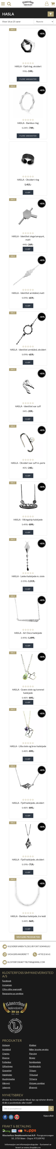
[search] (9, 3)
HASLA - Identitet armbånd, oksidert (28, 349)
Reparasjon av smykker (12, 993)
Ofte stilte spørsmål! (12, 989)
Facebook (6, 980)
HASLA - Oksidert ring (28, 179)
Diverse (5, 1058)
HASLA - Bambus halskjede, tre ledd (28, 916)
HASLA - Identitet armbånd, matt (28, 293)
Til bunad (33, 1074)
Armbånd (6, 1049)
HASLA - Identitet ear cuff (28, 406)
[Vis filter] (51, 14)
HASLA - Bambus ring (28, 123)
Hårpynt (6, 1083)
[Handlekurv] (53, 3)
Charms (5, 1053)
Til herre (33, 1079)
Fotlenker (6, 1062)
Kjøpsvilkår (48, 1115)
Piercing (33, 1053)
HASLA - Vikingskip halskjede (28, 519)
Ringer (32, 1058)
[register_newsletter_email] (51, 1108)
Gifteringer (7, 1066)
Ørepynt (33, 1087)
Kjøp (28, 192)
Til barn (32, 1070)
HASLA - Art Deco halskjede (28, 633)
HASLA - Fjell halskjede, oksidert (28, 803)
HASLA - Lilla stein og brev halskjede (28, 746)
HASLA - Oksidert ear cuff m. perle (28, 463)
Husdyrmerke (8, 1079)
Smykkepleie (35, 1062)
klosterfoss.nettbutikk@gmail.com (26, 962)
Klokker (32, 1045)
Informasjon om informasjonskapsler (21, 1144)
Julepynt (6, 1087)
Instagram (7, 985)
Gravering (6, 1070)
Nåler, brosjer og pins (39, 1049)
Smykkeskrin (35, 1066)
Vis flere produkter (28, 937)
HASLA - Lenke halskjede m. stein (28, 576)
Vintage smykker (37, 1083)
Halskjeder (7, 1074)
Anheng (6, 1045)
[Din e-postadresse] (25, 1108)
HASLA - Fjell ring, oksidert (28, 66)
